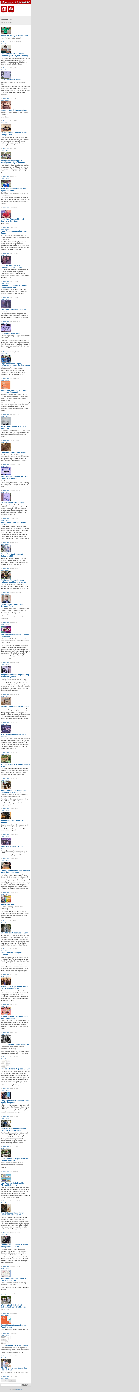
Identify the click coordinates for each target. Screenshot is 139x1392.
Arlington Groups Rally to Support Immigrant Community (15, 391)
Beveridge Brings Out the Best (13, 452)
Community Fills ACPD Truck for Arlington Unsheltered (14, 1246)
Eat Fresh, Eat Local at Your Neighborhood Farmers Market (13, 581)
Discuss (7, 44)
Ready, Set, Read (8, 904)
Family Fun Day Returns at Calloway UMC (12, 555)
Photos (11, 12)
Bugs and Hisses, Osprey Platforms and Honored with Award (15, 365)
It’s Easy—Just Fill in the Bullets (14, 1345)
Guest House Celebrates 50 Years (15, 933)
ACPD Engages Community (12, 502)
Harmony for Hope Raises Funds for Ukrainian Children (14, 987)
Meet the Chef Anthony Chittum (14, 110)
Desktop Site (19, 1389)
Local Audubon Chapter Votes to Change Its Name (14, 1159)
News (4, 12)
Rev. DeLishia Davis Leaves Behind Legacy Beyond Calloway (14, 55)
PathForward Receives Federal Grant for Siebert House (13, 1130)
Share (2, 44)
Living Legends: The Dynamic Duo (15, 1044)
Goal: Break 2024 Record (11, 80)
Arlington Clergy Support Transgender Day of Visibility (13, 162)
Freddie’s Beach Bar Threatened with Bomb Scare (14, 1017)
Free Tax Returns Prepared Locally (15, 1069)
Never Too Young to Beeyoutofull (14, 36)
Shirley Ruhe (6, 42)
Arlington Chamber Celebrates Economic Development (13, 791)
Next (12, 1380)
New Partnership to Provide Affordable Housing (12, 1184)
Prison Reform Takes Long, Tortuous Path (12, 605)
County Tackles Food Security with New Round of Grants (15, 872)
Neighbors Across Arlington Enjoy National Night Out (15, 676)
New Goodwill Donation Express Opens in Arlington (14, 477)
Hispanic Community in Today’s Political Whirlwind (14, 286)
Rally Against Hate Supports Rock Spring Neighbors (15, 1102)
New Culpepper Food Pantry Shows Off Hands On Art (12, 1214)
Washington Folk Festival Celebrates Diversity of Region (13, 1306)
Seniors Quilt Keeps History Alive (14, 706)
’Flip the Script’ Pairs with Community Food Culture (11, 266)
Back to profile (6, 18)
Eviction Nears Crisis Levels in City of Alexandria (13, 1279)
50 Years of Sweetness (10, 333)
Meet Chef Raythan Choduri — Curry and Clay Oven (13, 220)
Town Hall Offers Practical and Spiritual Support (13, 190)
